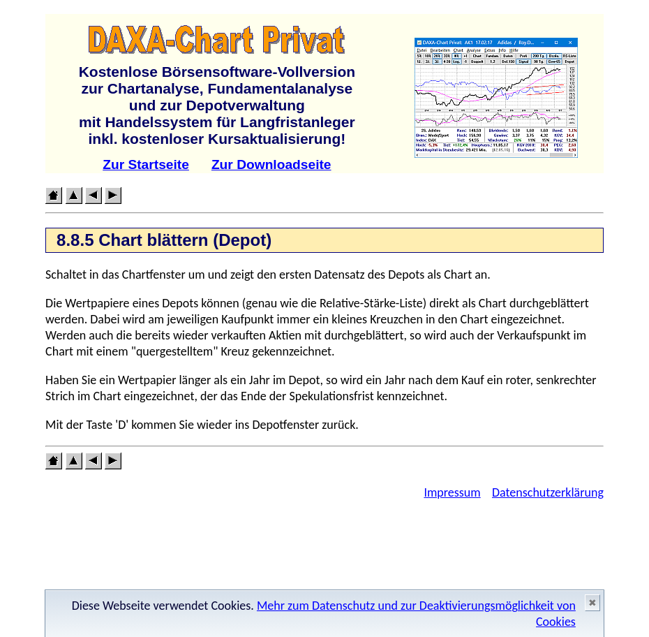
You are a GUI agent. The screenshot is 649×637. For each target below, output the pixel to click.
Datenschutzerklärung (548, 492)
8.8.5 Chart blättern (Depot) (164, 239)
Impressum (452, 492)
